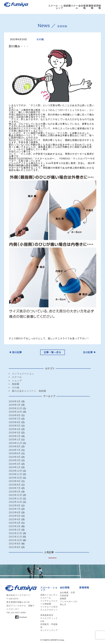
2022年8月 (15, 505)
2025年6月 (15, 422)
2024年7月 (15, 450)
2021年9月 (15, 543)
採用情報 (97, 6)
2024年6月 (15, 453)
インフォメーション (23, 373)
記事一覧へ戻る (52, 352)
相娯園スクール (70, 6)
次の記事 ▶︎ (89, 352)
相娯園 (15, 384)
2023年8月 (15, 484)
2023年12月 (15, 471)
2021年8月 (15, 547)
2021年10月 (15, 540)
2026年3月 (15, 401)
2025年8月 (15, 415)
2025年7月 (15, 418)
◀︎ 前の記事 (15, 352)
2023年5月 (15, 491)
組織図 (63, 598)
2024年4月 (15, 457)
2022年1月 (15, 529)
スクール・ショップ (55, 6)
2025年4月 (15, 429)
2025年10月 (15, 412)
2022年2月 (15, 526)
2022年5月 (15, 516)
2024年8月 (15, 446)
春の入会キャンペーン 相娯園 (29, 391)
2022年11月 (15, 498)
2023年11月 (15, 474)
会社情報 (82, 6)
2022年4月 (15, 519)
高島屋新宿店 (46, 615)
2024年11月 (15, 443)
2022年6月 (15, 512)
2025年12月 (15, 408)
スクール (17, 377)
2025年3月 (15, 432)
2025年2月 (15, 436)
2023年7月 (15, 488)
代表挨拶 (64, 595)
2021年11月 (15, 536)
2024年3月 (15, 460)
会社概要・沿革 (67, 592)
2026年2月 (15, 405)
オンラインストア (49, 630)
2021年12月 (15, 533)
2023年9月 (15, 481)
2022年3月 (15, 523)
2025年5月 (15, 425)
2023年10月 (15, 477)
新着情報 (89, 6)
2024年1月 (15, 467)
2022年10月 (15, 502)
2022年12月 (15, 495)
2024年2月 (15, 464)
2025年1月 (15, 439)
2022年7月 (15, 509)
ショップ (17, 380)
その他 (40, 39)
